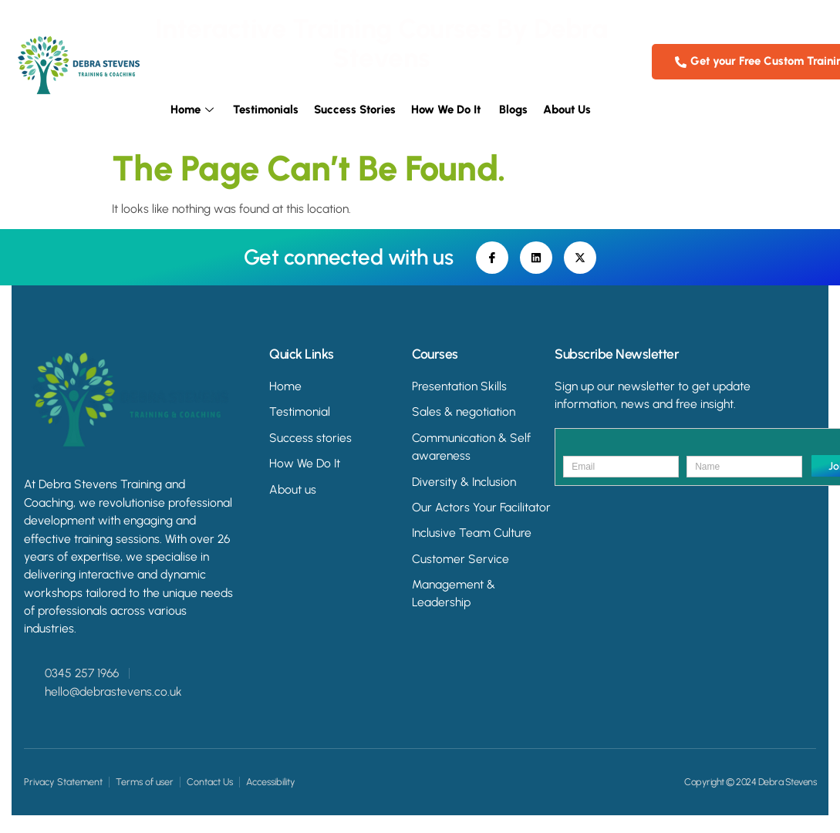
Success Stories (355, 110)
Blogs (513, 110)
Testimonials (266, 110)
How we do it (447, 110)
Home (194, 110)
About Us (567, 110)
